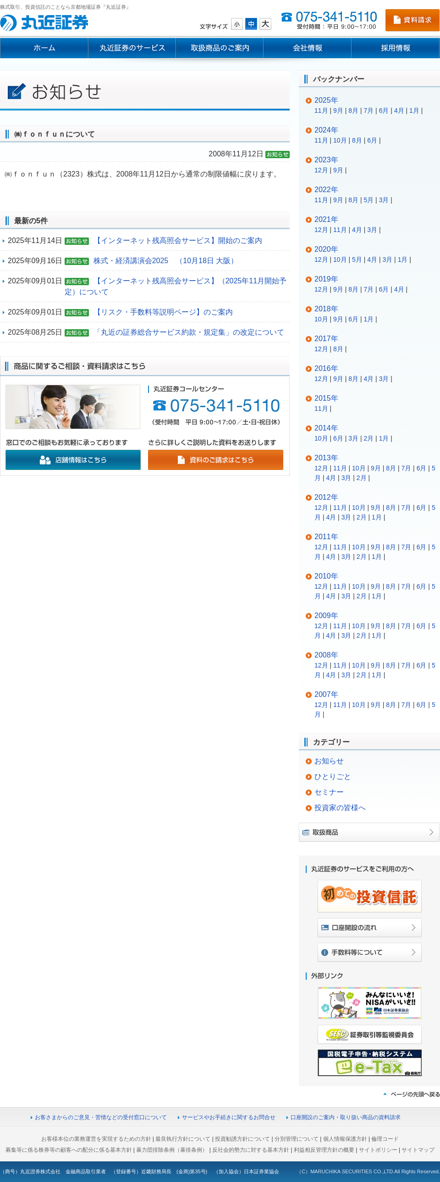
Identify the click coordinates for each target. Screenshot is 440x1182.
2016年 (326, 368)
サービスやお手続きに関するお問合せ (228, 1117)
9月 (338, 110)
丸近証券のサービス (132, 48)
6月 (384, 110)
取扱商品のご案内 (220, 48)
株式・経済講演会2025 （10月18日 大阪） (166, 261)
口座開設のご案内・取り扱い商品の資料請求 (346, 1117)
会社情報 (308, 48)
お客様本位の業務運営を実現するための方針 (96, 1139)
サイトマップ (418, 1150)
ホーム (44, 48)
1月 (414, 110)
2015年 (326, 398)
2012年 (326, 497)
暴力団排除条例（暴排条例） (172, 1150)
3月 (384, 200)
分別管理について (297, 1139)
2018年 (326, 309)
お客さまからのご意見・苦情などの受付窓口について (101, 1117)
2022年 (326, 189)
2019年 (326, 279)
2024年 (326, 130)
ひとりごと (332, 776)
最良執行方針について (182, 1139)
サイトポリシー (378, 1150)
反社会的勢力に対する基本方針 (250, 1150)
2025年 (326, 100)
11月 (321, 110)
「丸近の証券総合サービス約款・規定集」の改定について (189, 332)
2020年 (326, 249)
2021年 (326, 219)
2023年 (326, 160)
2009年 (326, 615)
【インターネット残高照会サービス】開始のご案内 (178, 240)
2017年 (326, 338)
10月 (340, 140)
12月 (321, 170)
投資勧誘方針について (242, 1139)
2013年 (326, 458)
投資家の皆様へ (340, 808)
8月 (353, 110)
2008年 (326, 655)
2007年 (326, 694)
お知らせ (329, 761)
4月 (399, 110)
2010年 (326, 576)
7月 (368, 110)
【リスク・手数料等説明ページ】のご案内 (163, 312)
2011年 (326, 537)
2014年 (326, 428)
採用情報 (396, 48)
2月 (368, 438)
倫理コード (385, 1139)
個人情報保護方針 (345, 1139)
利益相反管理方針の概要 (324, 1150)
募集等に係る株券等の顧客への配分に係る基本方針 (69, 1150)
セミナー (329, 792)
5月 (368, 200)
